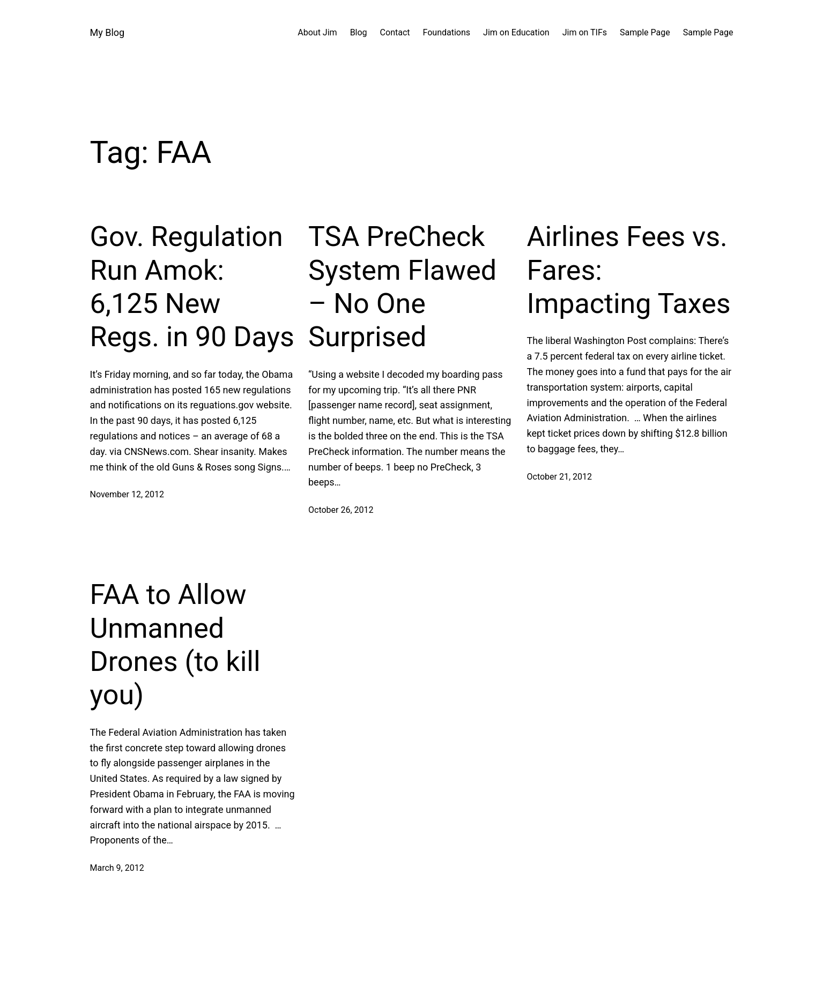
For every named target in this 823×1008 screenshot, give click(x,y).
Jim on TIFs (584, 32)
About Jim (317, 32)
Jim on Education (516, 32)
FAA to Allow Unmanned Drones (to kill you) (175, 644)
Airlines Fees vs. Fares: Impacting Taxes (629, 270)
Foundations (447, 32)
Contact (395, 32)
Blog (358, 32)
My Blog (107, 32)
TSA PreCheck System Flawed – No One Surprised (402, 286)
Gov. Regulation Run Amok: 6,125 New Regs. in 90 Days (192, 286)
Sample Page (645, 32)
